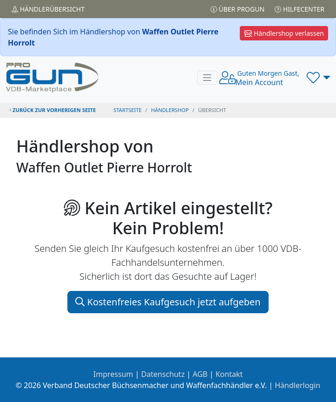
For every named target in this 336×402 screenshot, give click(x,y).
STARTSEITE (127, 109)
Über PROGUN (237, 9)
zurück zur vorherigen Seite (52, 109)
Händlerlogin (297, 385)
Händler (48, 9)
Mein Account (267, 78)
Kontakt (229, 374)
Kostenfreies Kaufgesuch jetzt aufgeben (167, 302)
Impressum (113, 374)
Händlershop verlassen (284, 33)
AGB (200, 374)
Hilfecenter (299, 9)
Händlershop (170, 109)
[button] (318, 77)
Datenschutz (163, 374)
